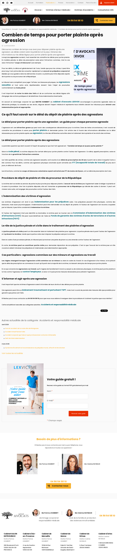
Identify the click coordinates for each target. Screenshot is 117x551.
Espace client (107, 2)
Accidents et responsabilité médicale (43, 29)
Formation (39, 3)
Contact (80, 3)
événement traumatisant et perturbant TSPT (44, 290)
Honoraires (70, 3)
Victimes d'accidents (83, 10)
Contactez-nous (104, 20)
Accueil (30, 3)
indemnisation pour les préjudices (51, 201)
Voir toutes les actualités (12, 353)
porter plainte (40, 130)
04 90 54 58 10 (75, 20)
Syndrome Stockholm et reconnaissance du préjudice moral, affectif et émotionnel (35, 348)
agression (38, 133)
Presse (60, 3)
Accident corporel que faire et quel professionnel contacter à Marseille (30, 335)
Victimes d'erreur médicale (58, 10)
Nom (49, 391)
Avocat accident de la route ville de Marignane (22, 328)
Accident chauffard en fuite (15, 332)
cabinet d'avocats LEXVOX (66, 101)
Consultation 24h (106, 10)
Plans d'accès (91, 3)
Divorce (38, 10)
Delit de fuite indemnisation (15, 338)
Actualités (23, 29)
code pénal (13, 151)
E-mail (50, 400)
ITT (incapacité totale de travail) (88, 162)
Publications (50, 3)
